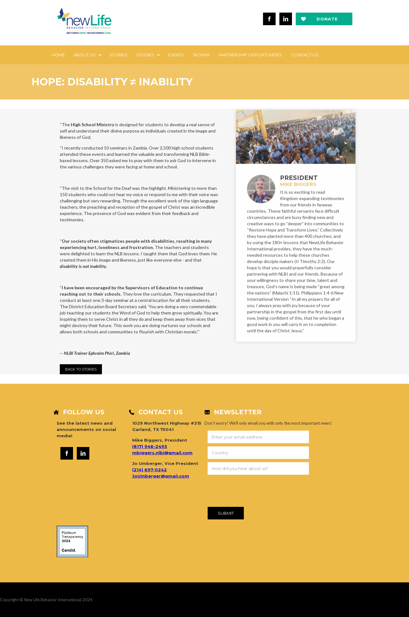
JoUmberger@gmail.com (160, 475)
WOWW (201, 54)
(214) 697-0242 (149, 469)
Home (58, 54)
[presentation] (255, 492)
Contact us (304, 54)
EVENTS (176, 54)
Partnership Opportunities (250, 54)
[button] (87, 54)
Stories (118, 54)
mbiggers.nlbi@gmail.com (162, 452)
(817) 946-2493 (149, 446)
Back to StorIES (81, 369)
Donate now (327, 20)
